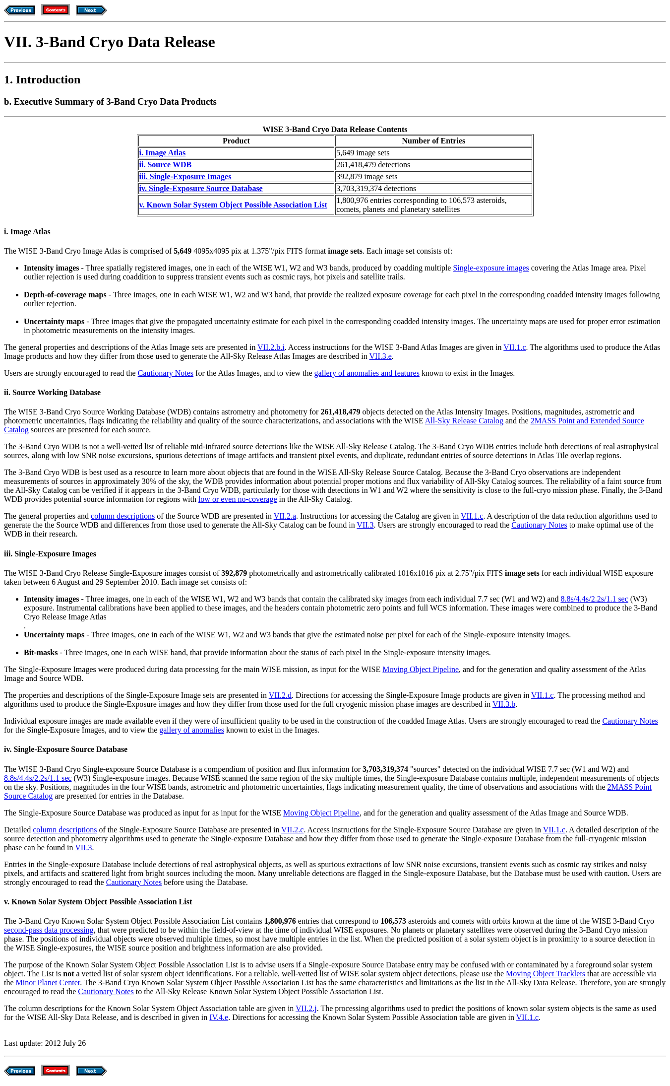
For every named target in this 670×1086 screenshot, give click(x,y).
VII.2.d (280, 695)
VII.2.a (285, 516)
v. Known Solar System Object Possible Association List (233, 205)
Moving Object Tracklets (545, 973)
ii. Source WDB (165, 164)
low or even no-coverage (237, 499)
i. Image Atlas (162, 152)
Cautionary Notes (165, 373)
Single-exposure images (491, 268)
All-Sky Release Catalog (464, 420)
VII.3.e (380, 356)
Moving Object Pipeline (420, 669)
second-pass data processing (48, 930)
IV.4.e (218, 1017)
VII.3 (365, 525)
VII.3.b (503, 704)
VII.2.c (292, 829)
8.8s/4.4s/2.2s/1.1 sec (594, 599)
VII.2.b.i (271, 347)
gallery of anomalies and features (367, 373)
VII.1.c (514, 347)
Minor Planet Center (48, 982)
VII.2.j (306, 1008)
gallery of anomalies (191, 730)
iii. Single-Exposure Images (185, 176)
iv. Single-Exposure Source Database (201, 188)
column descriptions (123, 516)
